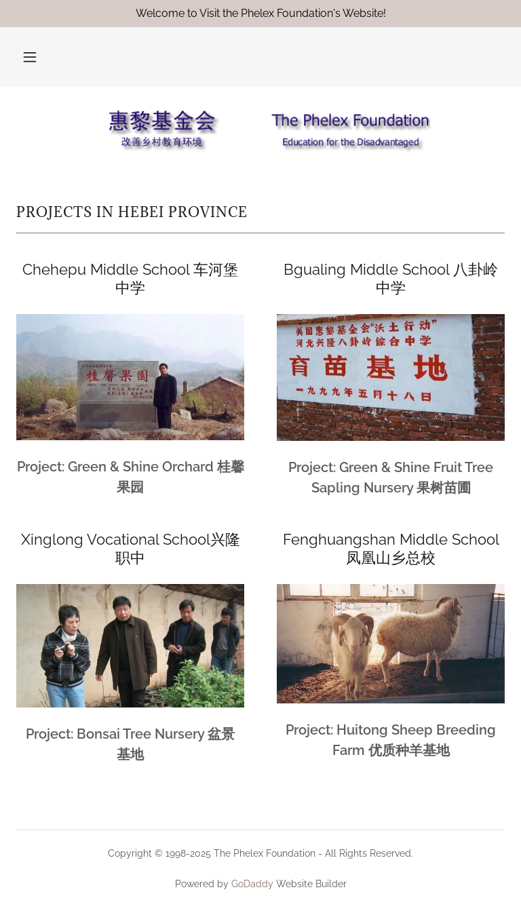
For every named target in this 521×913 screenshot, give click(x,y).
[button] (29, 57)
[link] (260, 130)
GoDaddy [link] (252, 883)
